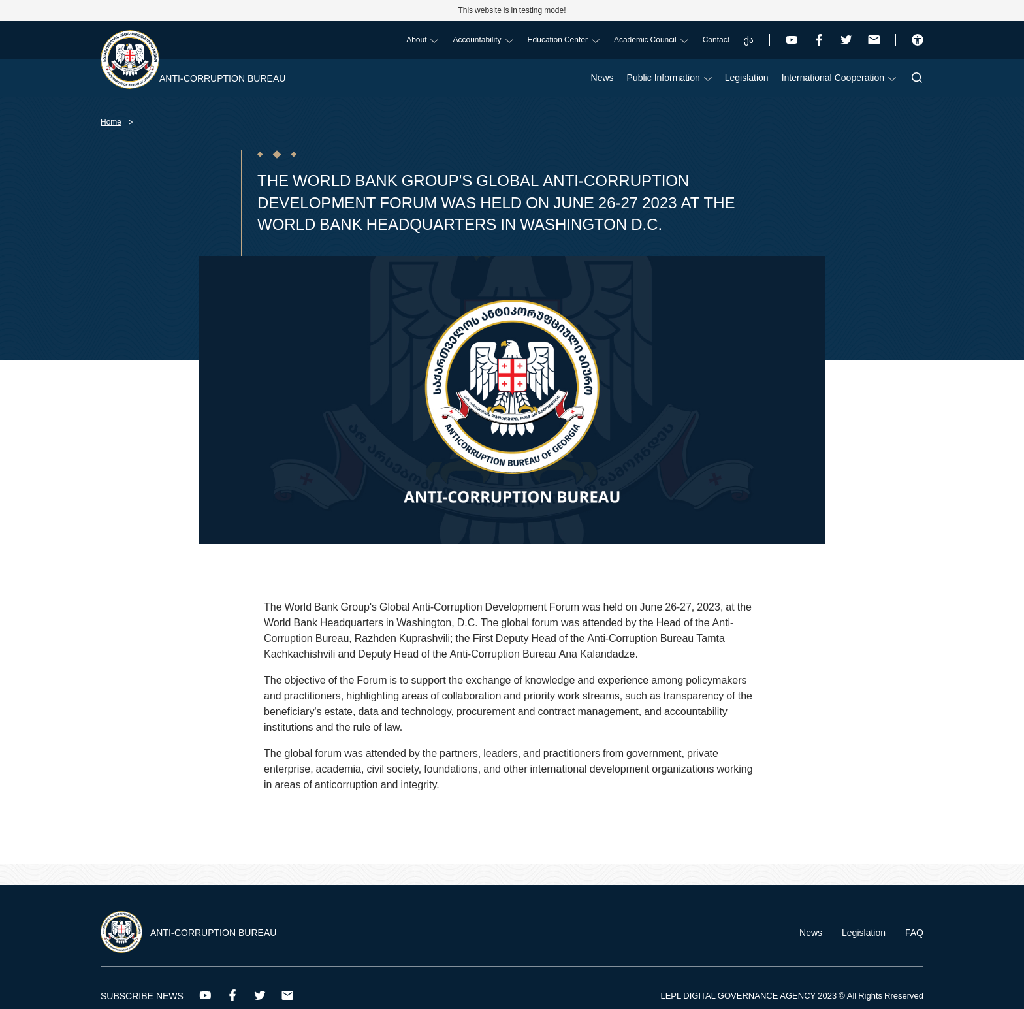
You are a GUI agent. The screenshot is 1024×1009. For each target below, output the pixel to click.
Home (111, 121)
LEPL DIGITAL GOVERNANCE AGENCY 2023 (748, 995)
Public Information (669, 77)
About (422, 39)
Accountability (483, 39)
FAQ (914, 932)
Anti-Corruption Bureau (222, 78)
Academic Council (651, 39)
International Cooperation (839, 77)
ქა (749, 39)
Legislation (747, 77)
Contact (716, 39)
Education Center (564, 39)
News (602, 77)
